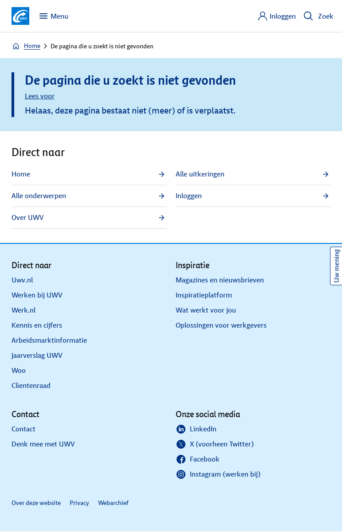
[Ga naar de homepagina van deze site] (20, 16)
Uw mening (336, 266)
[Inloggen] (276, 16)
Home (26, 46)
